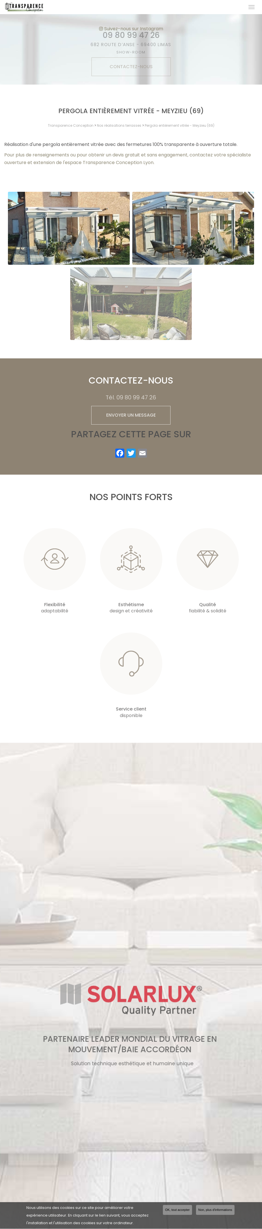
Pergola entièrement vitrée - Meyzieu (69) (179, 125)
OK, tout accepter (177, 1210)
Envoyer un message (131, 415)
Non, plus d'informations (215, 1210)
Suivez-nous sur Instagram (131, 28)
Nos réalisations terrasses (119, 125)
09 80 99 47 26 (136, 397)
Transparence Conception (70, 125)
